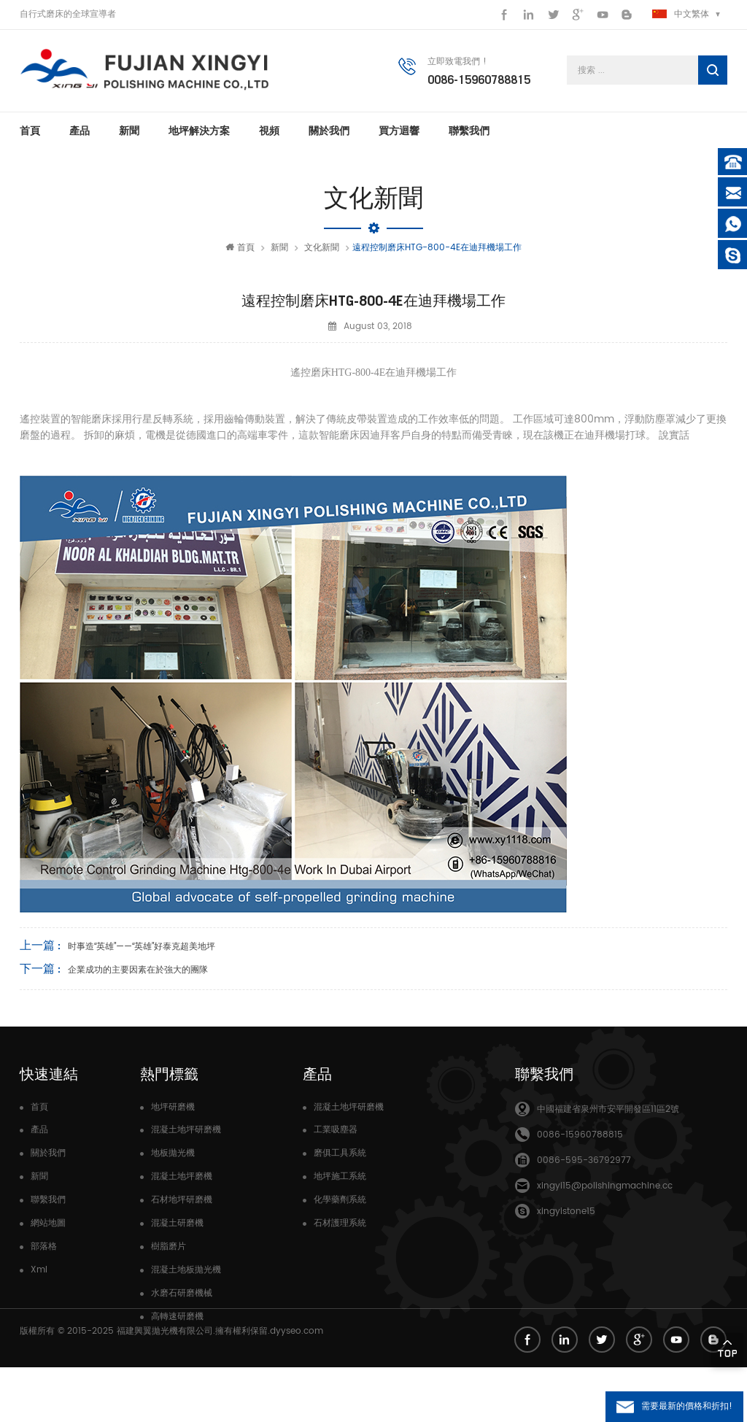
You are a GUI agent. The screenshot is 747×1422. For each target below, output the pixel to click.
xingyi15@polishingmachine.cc (605, 1187)
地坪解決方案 (199, 131)
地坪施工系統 (340, 1177)
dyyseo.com (296, 1385)
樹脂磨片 (168, 1247)
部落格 (44, 1247)
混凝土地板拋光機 (186, 1271)
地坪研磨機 (173, 1108)
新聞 (129, 131)
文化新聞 (321, 248)
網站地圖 (48, 1224)
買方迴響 (399, 131)
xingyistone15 (566, 1212)
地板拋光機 (173, 1154)
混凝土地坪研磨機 (186, 1130)
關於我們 (329, 131)
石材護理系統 (340, 1224)
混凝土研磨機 (177, 1224)
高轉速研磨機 (177, 1317)
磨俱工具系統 (340, 1154)
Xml (39, 1271)
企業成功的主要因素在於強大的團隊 (138, 971)
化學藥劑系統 (340, 1200)
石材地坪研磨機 (181, 1200)
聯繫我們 (469, 131)
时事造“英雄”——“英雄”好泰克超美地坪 (141, 947)
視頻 (269, 131)
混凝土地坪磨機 (181, 1177)
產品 (79, 131)
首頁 (30, 131)
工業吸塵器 (335, 1130)
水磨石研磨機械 (181, 1294)
